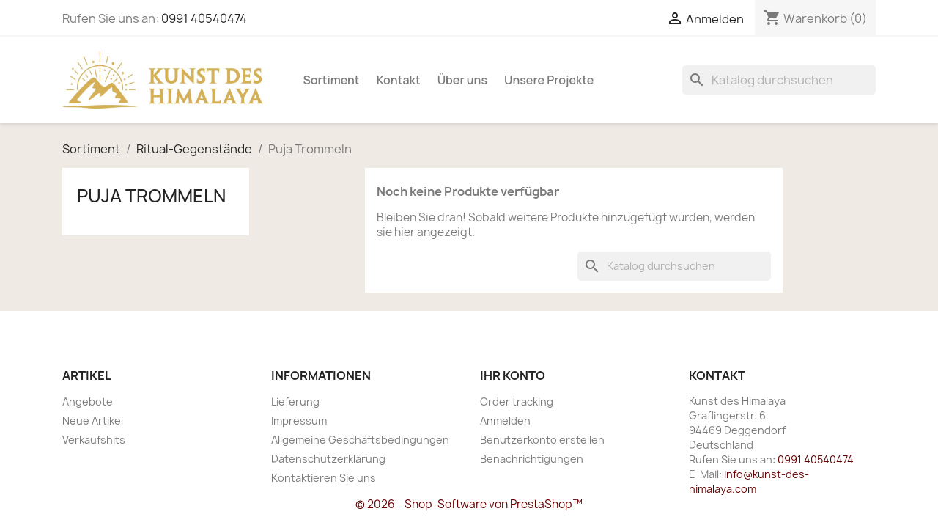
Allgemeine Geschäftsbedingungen (360, 440)
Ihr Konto (512, 375)
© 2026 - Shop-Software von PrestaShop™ (469, 504)
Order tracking (516, 401)
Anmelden (505, 421)
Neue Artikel (92, 421)
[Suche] (779, 80)
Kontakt (399, 80)
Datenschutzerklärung (328, 459)
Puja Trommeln (151, 195)
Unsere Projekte (549, 80)
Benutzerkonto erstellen (542, 440)
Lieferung (295, 401)
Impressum (299, 421)
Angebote (87, 401)
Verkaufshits (93, 440)
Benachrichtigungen (531, 459)
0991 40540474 (204, 18)
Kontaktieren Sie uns (323, 478)
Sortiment (331, 80)
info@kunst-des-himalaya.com (749, 481)
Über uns (462, 80)
